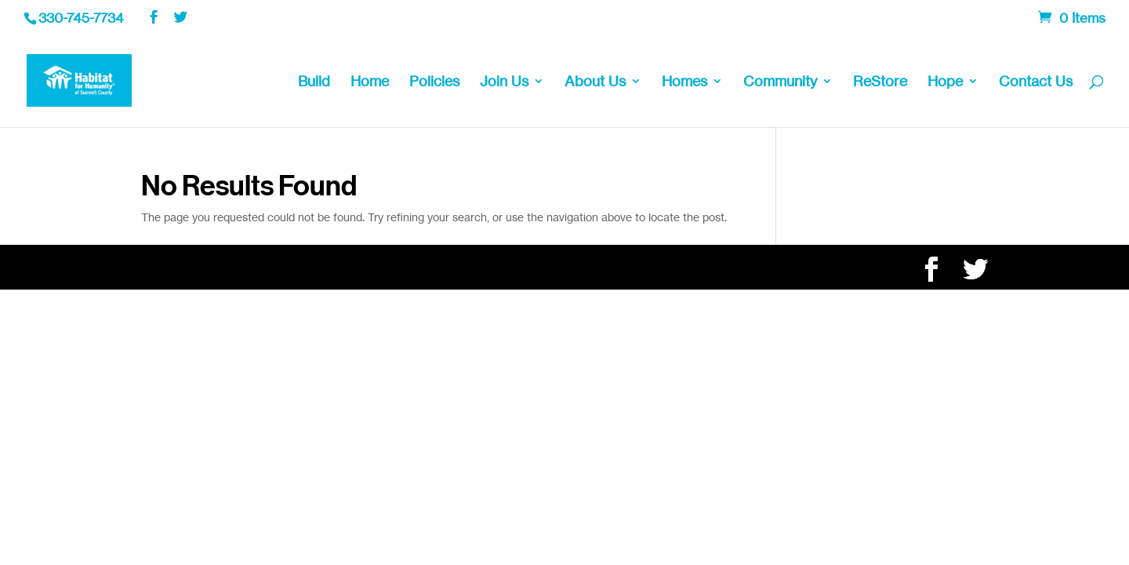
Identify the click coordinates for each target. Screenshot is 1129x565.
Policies (434, 82)
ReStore (880, 82)
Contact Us (1036, 82)
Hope (945, 82)
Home (369, 82)
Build (314, 82)
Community (780, 82)
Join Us (504, 82)
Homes (684, 82)
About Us (595, 82)
